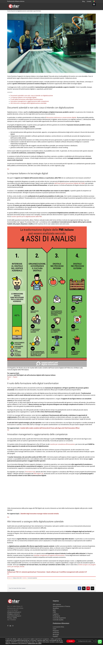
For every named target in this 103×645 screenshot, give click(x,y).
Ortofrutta (56, 632)
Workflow (25, 578)
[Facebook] (8, 625)
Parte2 (15, 377)
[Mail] (12, 625)
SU (8, 169)
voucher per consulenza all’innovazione (62, 444)
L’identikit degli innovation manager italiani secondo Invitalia (39, 513)
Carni (54, 629)
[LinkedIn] (10, 625)
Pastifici (55, 636)
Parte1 (9, 377)
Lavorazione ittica (58, 627)
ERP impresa (57, 604)
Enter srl (10, 578)
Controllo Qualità (58, 620)
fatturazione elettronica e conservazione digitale (61, 117)
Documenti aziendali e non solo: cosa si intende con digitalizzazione (31, 95)
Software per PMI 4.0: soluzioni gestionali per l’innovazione (26, 572)
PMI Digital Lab (38, 473)
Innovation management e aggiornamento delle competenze (29, 101)
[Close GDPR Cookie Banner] (95, 641)
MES (54, 610)
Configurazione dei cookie (34, 643)
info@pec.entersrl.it (13, 614)
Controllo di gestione (59, 618)
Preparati (56, 631)
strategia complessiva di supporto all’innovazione (49, 555)
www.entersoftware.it (14, 616)
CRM (54, 612)
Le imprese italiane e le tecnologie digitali (23, 97)
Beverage (56, 634)
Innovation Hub (30, 471)
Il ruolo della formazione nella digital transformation (26, 99)
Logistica (56, 614)
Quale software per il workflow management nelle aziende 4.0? (67, 572)
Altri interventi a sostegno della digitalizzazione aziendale (28, 103)
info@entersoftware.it (14, 612)
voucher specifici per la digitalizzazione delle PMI (26, 216)
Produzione (56, 616)
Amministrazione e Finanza (61, 606)
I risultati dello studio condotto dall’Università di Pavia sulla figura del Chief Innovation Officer (50, 428)
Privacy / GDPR (12, 618)
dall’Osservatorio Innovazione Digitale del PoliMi (70, 183)
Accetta (71, 641)
